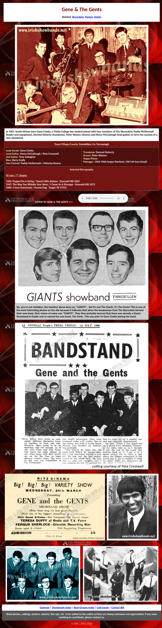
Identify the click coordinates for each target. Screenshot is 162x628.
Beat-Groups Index (84, 607)
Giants (97, 17)
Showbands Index (62, 607)
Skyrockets (78, 17)
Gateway (44, 607)
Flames (89, 17)
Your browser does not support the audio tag (103, 198)
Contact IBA (117, 607)
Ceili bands (103, 607)
